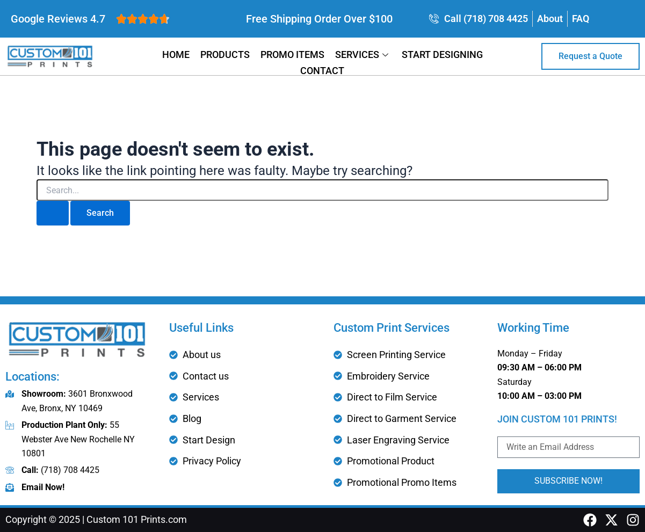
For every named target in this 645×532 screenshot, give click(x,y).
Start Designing (442, 54)
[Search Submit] (53, 213)
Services (363, 54)
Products (225, 54)
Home (176, 54)
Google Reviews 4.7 (58, 18)
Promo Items (292, 54)
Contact (322, 70)
